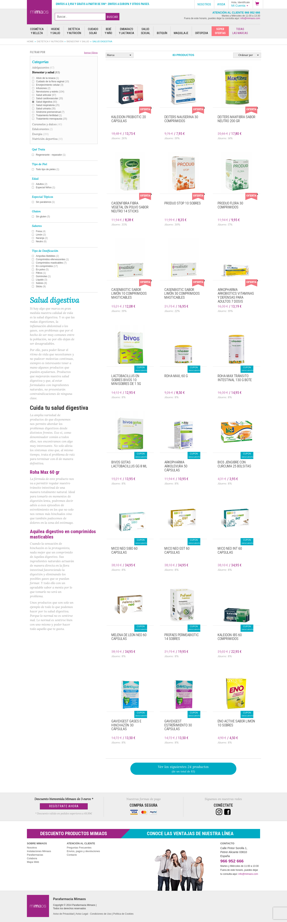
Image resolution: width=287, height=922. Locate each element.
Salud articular (46, 95)
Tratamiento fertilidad (49, 115)
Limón (41, 234)
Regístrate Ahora (64, 806)
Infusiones (43, 88)
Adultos (41, 184)
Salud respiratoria (48, 105)
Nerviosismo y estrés (50, 91)
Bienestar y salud (78, 41)
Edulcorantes (42, 129)
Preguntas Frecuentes (79, 847)
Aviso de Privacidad (63, 913)
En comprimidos (47, 266)
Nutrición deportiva (47, 139)
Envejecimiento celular (49, 84)
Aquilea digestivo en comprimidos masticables (63, 534)
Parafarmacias (35, 854)
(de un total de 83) (183, 768)
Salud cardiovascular (49, 98)
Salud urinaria (46, 108)
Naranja (42, 238)
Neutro (41, 241)
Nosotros (32, 847)
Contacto (72, 854)
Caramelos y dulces (47, 124)
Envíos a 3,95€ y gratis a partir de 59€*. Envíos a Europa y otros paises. (103, 4)
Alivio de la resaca (47, 78)
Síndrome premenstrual (50, 112)
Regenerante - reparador (51, 154)
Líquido (41, 279)
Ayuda (221, 4)
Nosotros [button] (204, 4)
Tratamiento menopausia (51, 118)
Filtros (41, 273)
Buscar (112, 17)
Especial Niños (45, 187)
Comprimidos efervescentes (52, 259)
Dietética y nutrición (50, 41)
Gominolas (43, 276)
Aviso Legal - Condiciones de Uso (93, 913)
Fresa (40, 231)
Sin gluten (43, 216)
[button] (258, 4)
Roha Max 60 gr (45, 472)
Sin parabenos (45, 202)
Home (30, 41)
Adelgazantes (43, 67)
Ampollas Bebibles (47, 256)
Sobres (41, 283)
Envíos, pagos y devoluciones (83, 851)
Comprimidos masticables (51, 262)
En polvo (42, 269)
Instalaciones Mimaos (39, 851)
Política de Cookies (123, 913)
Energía (40, 134)
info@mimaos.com (250, 18)
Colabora (32, 858)
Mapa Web (33, 862)
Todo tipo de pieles (47, 169)
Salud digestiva (46, 101)
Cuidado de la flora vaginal (52, 81)
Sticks (41, 286)
